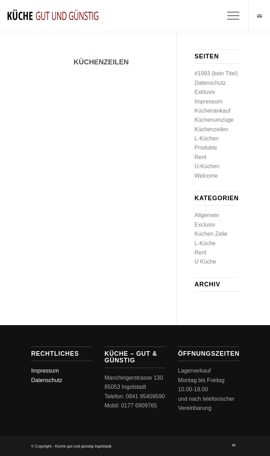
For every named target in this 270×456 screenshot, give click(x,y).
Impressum (208, 101)
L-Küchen (206, 138)
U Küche (205, 262)
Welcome (206, 176)
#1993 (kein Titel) (216, 73)
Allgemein (206, 215)
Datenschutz (210, 83)
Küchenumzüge (213, 120)
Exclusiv (204, 225)
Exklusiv (204, 92)
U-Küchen (206, 166)
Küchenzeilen (101, 62)
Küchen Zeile (210, 234)
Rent (200, 157)
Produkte (205, 148)
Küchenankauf (212, 111)
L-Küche (205, 243)
